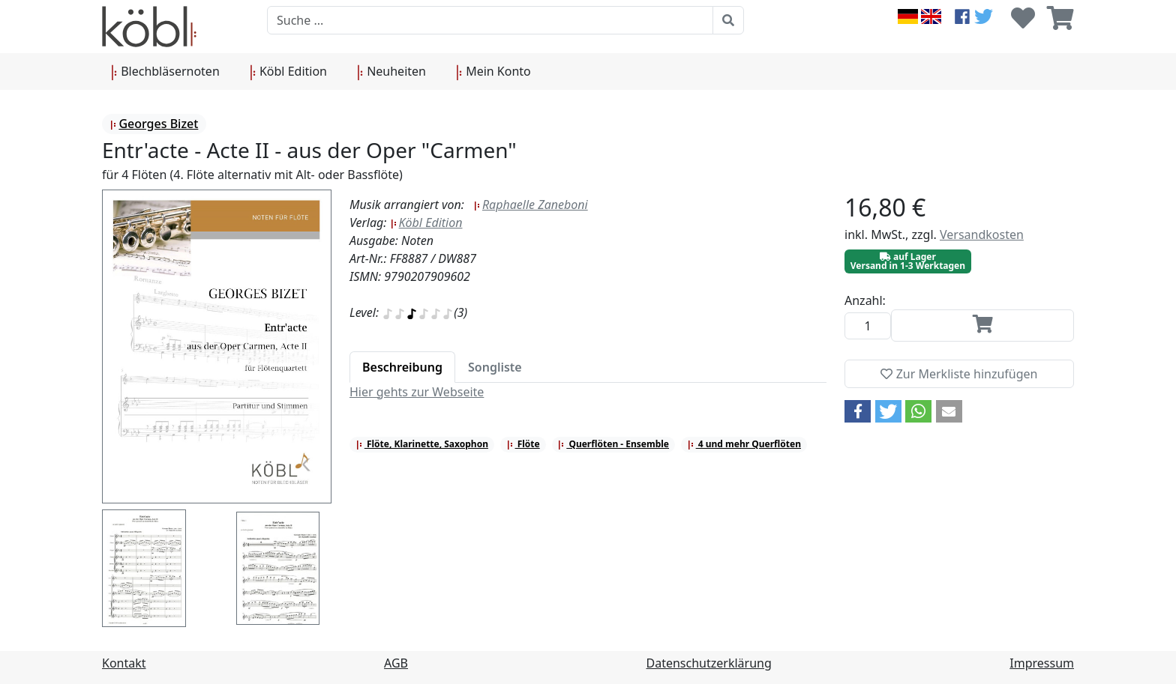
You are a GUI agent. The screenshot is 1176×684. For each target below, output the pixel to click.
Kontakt (124, 663)
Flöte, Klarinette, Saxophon (422, 444)
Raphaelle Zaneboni (530, 204)
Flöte (523, 444)
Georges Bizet (154, 123)
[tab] (402, 367)
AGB (396, 663)
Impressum (1042, 663)
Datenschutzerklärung (709, 663)
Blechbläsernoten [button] (165, 72)
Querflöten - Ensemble (613, 444)
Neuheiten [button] (391, 72)
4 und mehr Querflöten (744, 444)
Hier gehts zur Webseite (417, 392)
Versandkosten (982, 234)
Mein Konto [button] (493, 72)
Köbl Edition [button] (288, 72)
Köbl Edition (426, 222)
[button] (857, 411)
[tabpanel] (588, 392)
